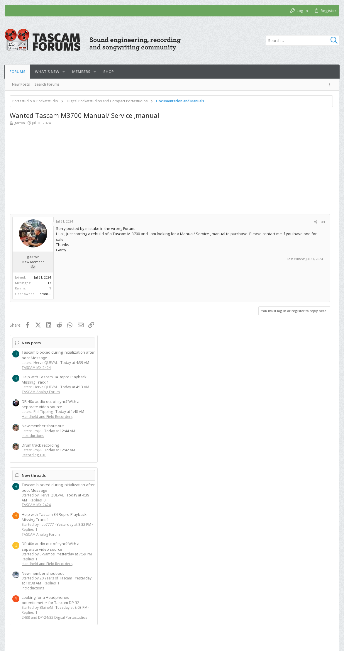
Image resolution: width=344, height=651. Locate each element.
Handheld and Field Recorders (283, 191)
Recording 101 (270, 229)
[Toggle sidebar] (330, 84)
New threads (270, 249)
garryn (19, 123)
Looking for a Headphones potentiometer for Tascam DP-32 (287, 374)
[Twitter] (323, 642)
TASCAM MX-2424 (272, 142)
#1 (235, 222)
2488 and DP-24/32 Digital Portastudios (291, 392)
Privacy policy (290, 621)
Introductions (269, 210)
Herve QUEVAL (261, 495)
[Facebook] (314, 642)
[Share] (227, 221)
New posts (267, 117)
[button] (63, 72)
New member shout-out (279, 200)
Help (312, 621)
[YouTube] (332, 642)
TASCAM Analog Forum (277, 166)
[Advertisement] (126, 173)
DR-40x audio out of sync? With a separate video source (287, 178)
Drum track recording (277, 219)
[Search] (302, 40)
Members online (273, 485)
